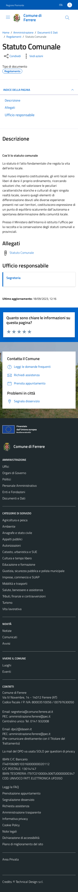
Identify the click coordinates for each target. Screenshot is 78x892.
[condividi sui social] (11, 56)
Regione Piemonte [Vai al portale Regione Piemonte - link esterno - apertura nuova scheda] (15, 5)
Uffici (5, 466)
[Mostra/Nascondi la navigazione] (8, 17)
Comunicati (9, 637)
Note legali (9, 831)
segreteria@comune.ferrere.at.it (32, 711)
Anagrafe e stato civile (17, 532)
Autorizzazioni (11, 545)
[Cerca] (67, 17)
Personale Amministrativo (19, 485)
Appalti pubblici (12, 539)
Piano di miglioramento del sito (22, 844)
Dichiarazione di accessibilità (20, 837)
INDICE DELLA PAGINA (39, 89)
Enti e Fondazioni (13, 492)
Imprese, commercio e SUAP (20, 577)
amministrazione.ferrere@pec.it (30, 716)
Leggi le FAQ (10, 787)
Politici (6, 479)
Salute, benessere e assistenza (22, 589)
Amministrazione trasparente (21, 812)
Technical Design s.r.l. (29, 881)
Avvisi (6, 643)
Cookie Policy (11, 825)
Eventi (6, 671)
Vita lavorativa (11, 608)
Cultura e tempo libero (17, 558)
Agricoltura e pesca (14, 520)
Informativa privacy (15, 818)
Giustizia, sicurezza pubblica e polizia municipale (33, 570)
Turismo (7, 602)
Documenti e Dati (13, 498)
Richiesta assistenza (15, 806)
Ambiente (8, 526)
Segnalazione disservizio (18, 799)
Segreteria (13, 277)
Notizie (7, 630)
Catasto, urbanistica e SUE (19, 551)
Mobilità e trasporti (14, 583)
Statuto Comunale (22, 252)
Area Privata (10, 859)
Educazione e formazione (18, 564)
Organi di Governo (14, 472)
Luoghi (6, 665)
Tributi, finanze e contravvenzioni (24, 596)
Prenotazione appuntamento (21, 793)
